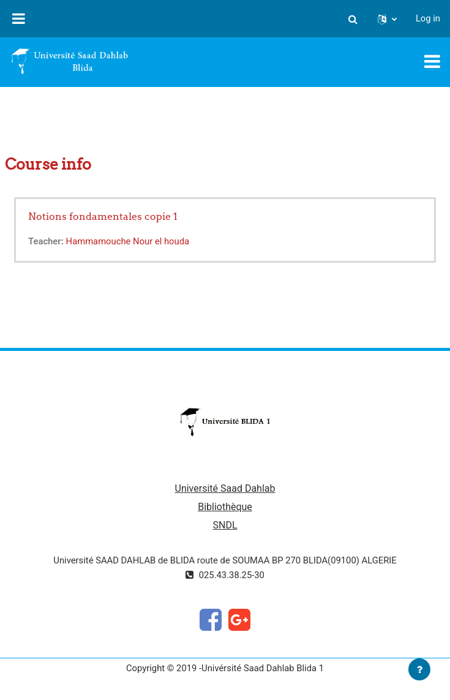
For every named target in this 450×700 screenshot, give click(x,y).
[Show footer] (419, 669)
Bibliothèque (225, 507)
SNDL (224, 525)
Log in (428, 18)
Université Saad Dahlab (225, 488)
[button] (353, 18)
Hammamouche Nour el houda (127, 241)
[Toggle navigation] (432, 61)
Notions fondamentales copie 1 (103, 216)
